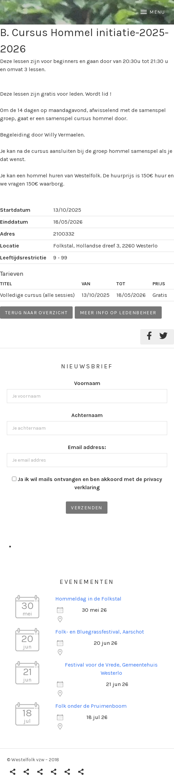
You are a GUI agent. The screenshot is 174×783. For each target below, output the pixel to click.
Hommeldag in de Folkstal (88, 598)
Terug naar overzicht (36, 313)
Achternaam (87, 415)
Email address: (87, 447)
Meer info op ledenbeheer (118, 313)
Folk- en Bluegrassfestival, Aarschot (99, 631)
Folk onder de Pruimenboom (91, 706)
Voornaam (87, 383)
